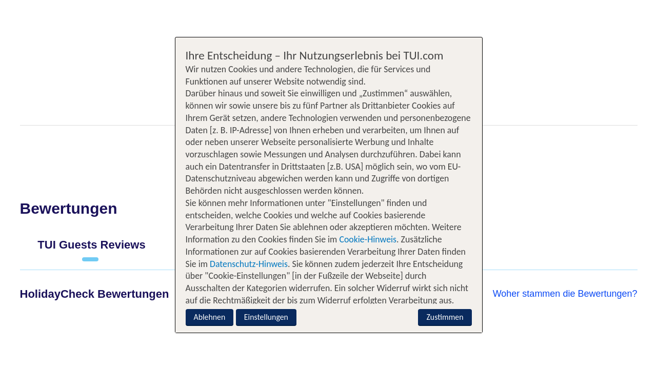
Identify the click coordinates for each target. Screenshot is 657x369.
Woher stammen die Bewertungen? (565, 294)
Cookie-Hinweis (366, 239)
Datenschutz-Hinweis (249, 264)
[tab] (92, 249)
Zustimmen (444, 317)
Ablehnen (210, 317)
